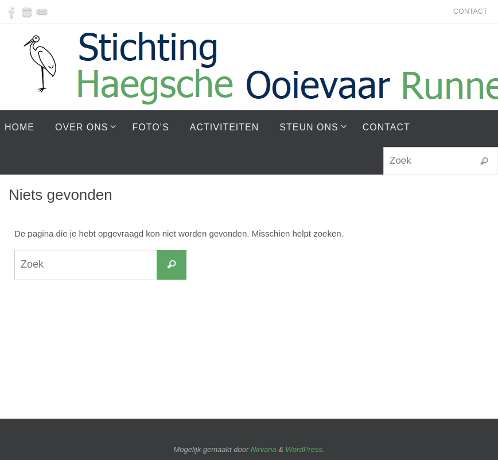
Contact (470, 11)
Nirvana (264, 449)
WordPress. (305, 449)
